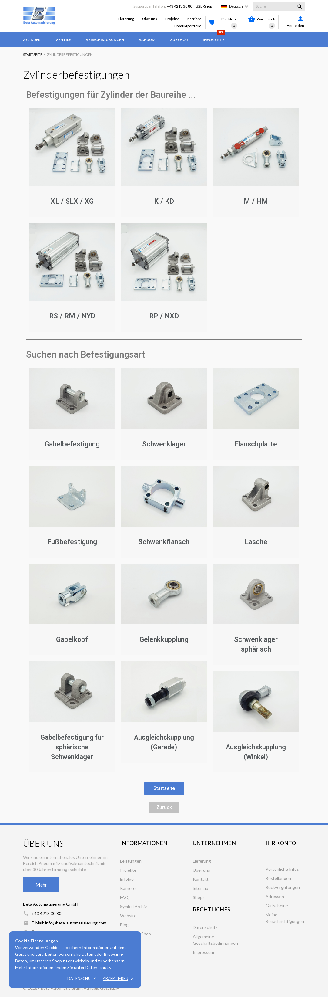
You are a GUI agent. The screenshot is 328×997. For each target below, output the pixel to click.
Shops (199, 897)
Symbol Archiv (133, 906)
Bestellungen (278, 878)
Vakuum (147, 39)
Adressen (275, 896)
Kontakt (201, 879)
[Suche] (279, 6)
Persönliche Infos (282, 869)
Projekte (172, 18)
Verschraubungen (105, 39)
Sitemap (200, 888)
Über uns (149, 18)
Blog (124, 924)
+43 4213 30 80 (179, 6)
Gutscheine (277, 905)
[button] (164, 788)
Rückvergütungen (283, 887)
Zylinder (32, 39)
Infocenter (215, 37)
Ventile (63, 39)
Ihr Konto (281, 842)
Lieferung (126, 18)
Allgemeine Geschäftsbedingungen (215, 940)
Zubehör (179, 39)
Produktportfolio (187, 26)
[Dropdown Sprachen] (239, 6)
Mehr (41, 884)
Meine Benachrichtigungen (285, 918)
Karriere (194, 18)
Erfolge (127, 879)
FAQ (124, 897)
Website (128, 915)
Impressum (203, 952)
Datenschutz (81, 978)
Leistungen (131, 860)
